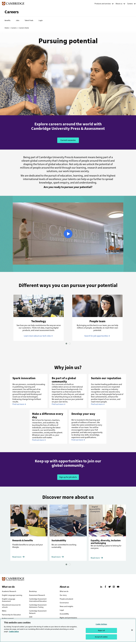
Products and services (103, 4)
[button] (66, 343)
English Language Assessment (8, 600)
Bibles (4, 611)
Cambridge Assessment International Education (38, 600)
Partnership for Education (11, 615)
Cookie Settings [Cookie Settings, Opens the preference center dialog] (101, 624)
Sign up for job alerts (68, 477)
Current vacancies (68, 140)
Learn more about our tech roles (37, 336)
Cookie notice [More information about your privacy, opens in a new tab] (14, 631)
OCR (30, 617)
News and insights (66, 606)
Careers (130, 4)
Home (7, 28)
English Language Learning (12, 595)
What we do (64, 591)
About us (119, 4)
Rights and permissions (68, 618)
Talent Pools (29, 20)
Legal (62, 610)
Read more (16, 557)
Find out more (18, 404)
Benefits (7, 20)
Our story (63, 595)
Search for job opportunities (96, 336)
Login (41, 20)
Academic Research (9, 591)
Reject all (101, 630)
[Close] (132, 630)
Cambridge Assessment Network (38, 612)
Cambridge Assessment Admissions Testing (38, 606)
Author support (8, 618)
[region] (68, 630)
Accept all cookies (101, 637)
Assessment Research (37, 595)
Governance (64, 603)
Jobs (17, 20)
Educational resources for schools (11, 606)
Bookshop (33, 591)
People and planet (66, 599)
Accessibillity (64, 614)
